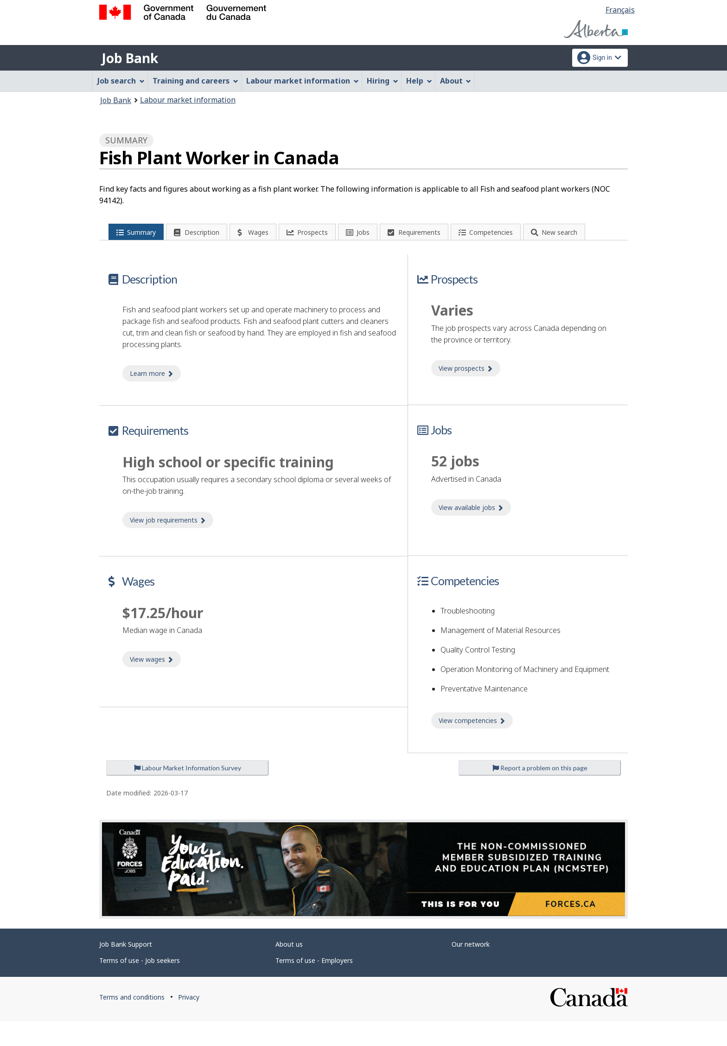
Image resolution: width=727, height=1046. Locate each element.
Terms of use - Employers (314, 985)
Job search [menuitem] (121, 81)
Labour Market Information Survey (187, 792)
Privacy (188, 1021)
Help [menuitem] (419, 81)
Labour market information (188, 100)
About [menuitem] (456, 81)
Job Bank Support (125, 968)
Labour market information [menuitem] (302, 81)
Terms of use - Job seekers (139, 985)
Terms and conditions (132, 1021)
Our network (471, 968)
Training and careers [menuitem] (195, 81)
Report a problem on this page (539, 792)
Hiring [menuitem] (382, 81)
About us (289, 968)
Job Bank (130, 58)
